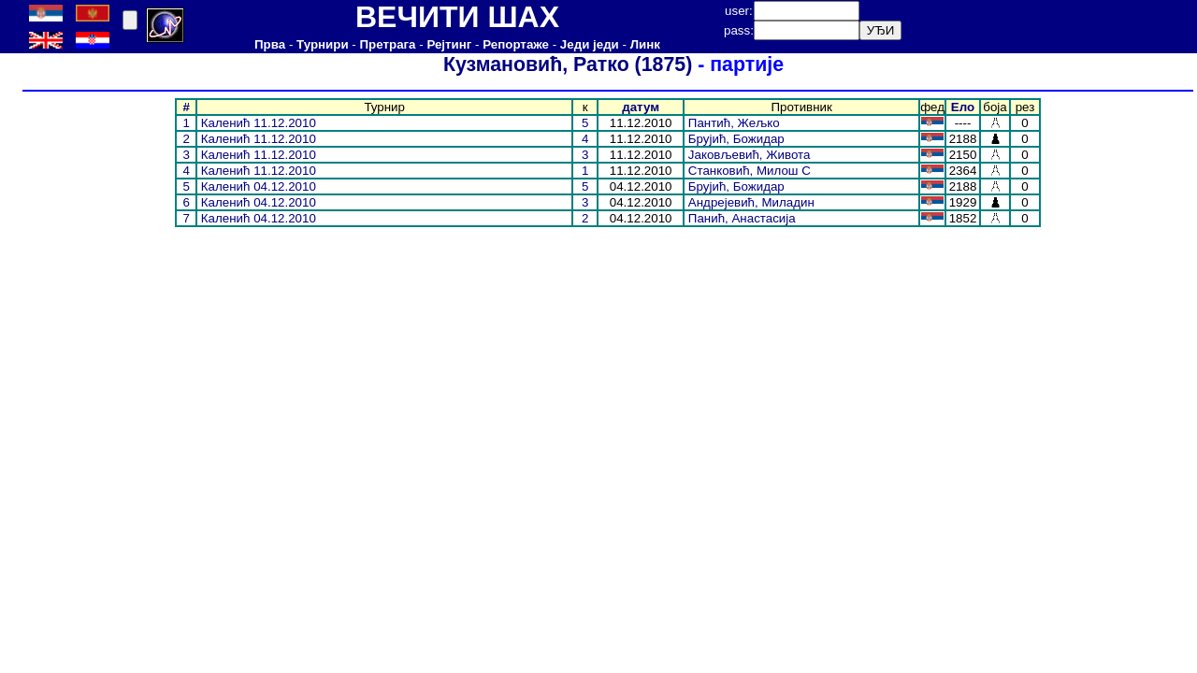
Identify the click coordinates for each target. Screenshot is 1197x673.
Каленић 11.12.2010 (258, 123)
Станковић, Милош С (749, 171)
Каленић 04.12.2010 (258, 186)
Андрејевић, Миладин (751, 202)
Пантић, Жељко (734, 123)
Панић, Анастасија (742, 218)
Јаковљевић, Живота (749, 155)
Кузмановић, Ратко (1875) (562, 64)
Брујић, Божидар (736, 139)
